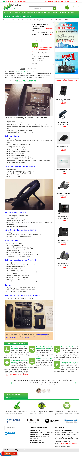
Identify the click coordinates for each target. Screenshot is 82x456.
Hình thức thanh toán (35, 440)
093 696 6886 (21, 1)
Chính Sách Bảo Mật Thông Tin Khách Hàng (41, 432)
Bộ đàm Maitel (10, 427)
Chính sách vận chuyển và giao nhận (39, 436)
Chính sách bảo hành (35, 430)
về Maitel (68, 1)
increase (39, 40)
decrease (33, 40)
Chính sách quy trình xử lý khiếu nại (39, 434)
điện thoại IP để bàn (21, 72)
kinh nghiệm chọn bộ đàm (54, 1)
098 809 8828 (10, 1)
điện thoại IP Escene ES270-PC (26, 81)
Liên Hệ (76, 1)
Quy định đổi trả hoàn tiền (37, 442)
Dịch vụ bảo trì (34, 438)
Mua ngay (35, 44)
